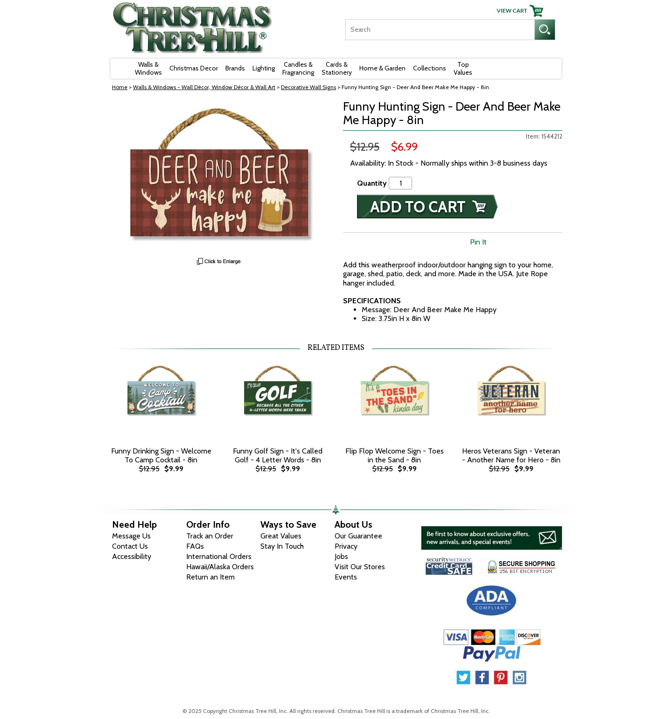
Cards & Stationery (337, 68)
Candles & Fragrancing (298, 68)
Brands (235, 68)
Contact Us (130, 546)
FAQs (195, 546)
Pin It (478, 241)
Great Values (280, 535)
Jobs (341, 556)
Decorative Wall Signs (308, 87)
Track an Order (209, 535)
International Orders (219, 556)
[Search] (439, 29)
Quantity (372, 183)
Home (119, 87)
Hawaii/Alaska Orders (220, 566)
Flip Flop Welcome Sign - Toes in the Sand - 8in (394, 455)
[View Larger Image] (219, 176)
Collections (429, 68)
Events (346, 576)
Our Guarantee (358, 535)
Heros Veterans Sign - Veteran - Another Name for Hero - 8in (511, 455)
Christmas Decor (193, 68)
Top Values (463, 68)
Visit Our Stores (360, 566)
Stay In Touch (282, 546)
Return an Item (210, 576)
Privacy (346, 546)
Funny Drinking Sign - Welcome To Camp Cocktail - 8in (161, 455)
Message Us (131, 535)
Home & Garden (382, 68)
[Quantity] (400, 183)
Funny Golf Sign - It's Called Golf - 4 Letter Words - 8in (277, 455)
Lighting (263, 68)
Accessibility (131, 556)
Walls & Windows (148, 68)
